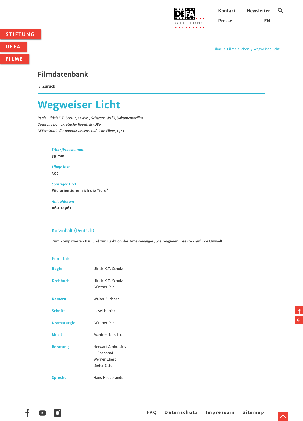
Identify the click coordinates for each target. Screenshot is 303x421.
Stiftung (20, 34)
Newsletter (258, 10)
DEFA (13, 47)
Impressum (220, 412)
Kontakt (227, 10)
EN (267, 20)
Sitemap (253, 412)
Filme (14, 59)
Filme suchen (238, 49)
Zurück (46, 86)
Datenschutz (181, 412)
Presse (225, 20)
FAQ (152, 412)
